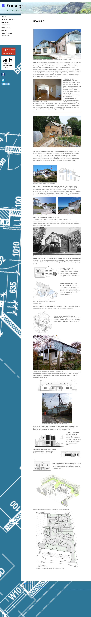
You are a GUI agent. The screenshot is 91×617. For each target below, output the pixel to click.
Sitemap (29, 583)
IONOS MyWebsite (41, 587)
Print (24, 583)
